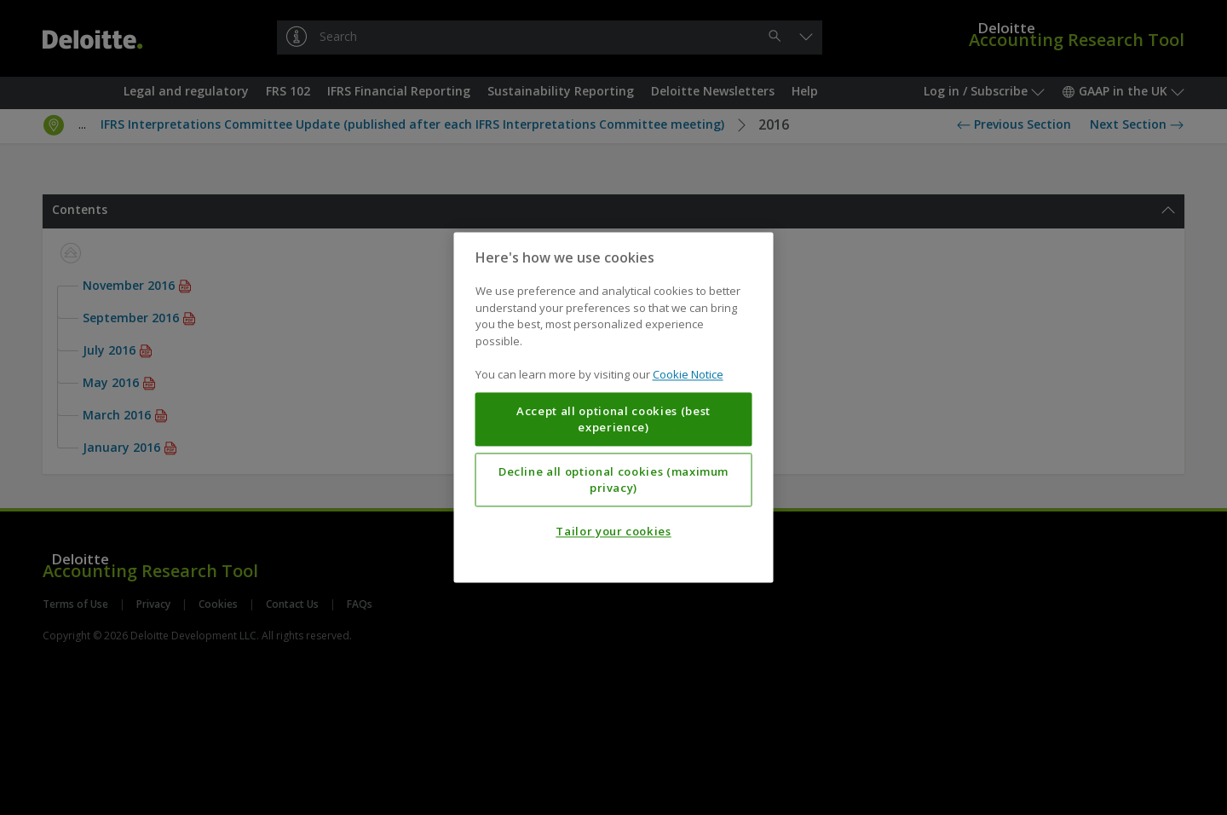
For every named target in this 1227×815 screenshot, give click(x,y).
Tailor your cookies (613, 532)
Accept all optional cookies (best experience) (613, 419)
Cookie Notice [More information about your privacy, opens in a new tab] (688, 375)
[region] (614, 407)
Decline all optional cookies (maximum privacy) (613, 480)
